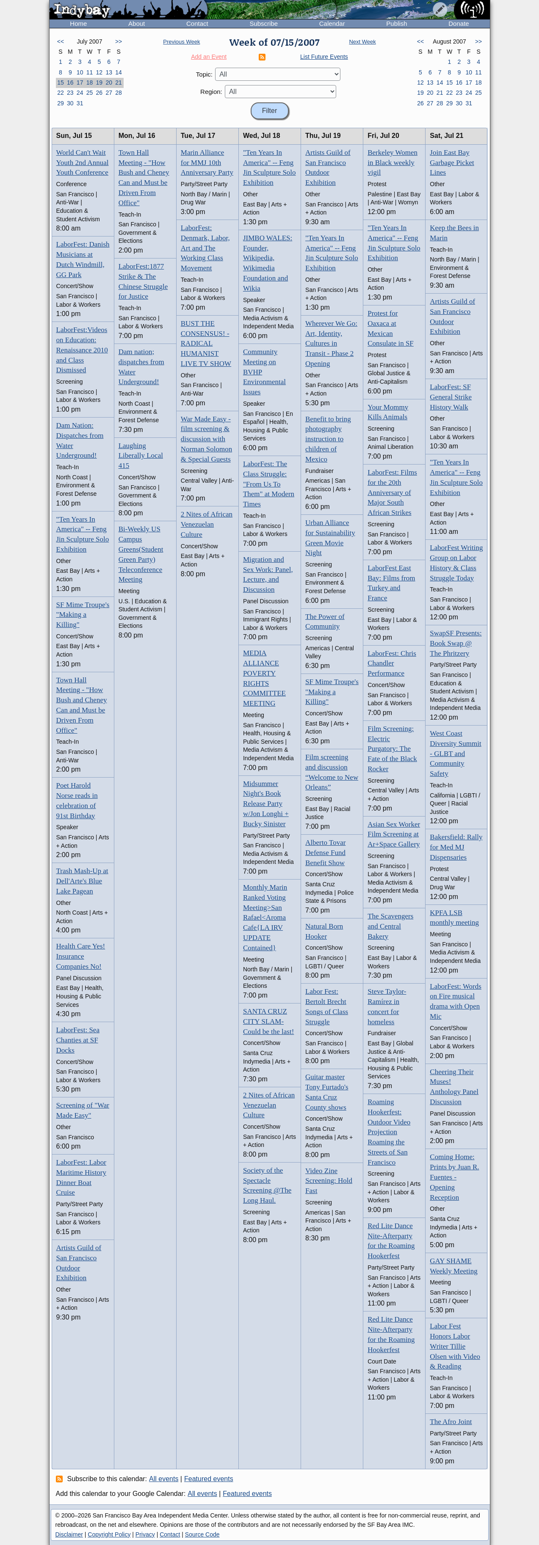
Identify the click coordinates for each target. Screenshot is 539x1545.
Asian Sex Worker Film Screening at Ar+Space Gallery (394, 834)
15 (60, 82)
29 (60, 103)
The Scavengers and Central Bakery (390, 926)
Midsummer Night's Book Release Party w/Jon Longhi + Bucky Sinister (266, 804)
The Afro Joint (451, 1422)
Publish (396, 23)
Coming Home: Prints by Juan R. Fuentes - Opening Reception (454, 1177)
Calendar (332, 23)
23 (70, 92)
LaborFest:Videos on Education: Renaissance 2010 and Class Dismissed (82, 350)
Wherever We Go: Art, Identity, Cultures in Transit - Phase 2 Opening (331, 343)
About (136, 23)
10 (80, 72)
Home (78, 23)
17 (80, 82)
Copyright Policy (109, 1534)
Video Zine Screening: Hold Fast (328, 1181)
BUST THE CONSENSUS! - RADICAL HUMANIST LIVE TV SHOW (206, 343)
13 (108, 72)
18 (89, 82)
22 (60, 92)
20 (108, 82)
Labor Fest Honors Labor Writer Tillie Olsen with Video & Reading (455, 1346)
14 (118, 72)
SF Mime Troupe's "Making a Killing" (83, 615)
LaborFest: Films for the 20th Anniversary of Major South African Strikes (392, 492)
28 (118, 92)
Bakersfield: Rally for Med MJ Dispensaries (456, 847)
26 (99, 92)
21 (118, 82)
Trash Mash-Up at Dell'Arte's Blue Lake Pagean (82, 881)
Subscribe (263, 23)
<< (60, 41)
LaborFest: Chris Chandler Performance (392, 663)
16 (70, 82)
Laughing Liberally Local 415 (141, 456)
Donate (458, 23)
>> (118, 41)
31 (80, 103)
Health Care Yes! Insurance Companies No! (80, 956)
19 (99, 82)
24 (80, 92)
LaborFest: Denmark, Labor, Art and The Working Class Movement (205, 248)
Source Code (202, 1534)
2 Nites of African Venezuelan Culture (206, 524)
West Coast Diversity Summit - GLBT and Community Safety (455, 753)
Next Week (362, 41)
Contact (197, 23)
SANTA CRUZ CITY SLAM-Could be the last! (268, 1021)
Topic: (204, 74)
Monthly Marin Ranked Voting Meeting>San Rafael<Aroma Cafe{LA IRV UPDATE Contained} (265, 917)
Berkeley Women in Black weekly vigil (392, 162)
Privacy (145, 1534)
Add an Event (209, 56)
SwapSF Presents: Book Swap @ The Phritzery (455, 643)
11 (89, 72)
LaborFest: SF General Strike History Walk (451, 397)
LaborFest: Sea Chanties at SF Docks (78, 1040)
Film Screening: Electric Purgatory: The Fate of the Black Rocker (392, 749)
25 (89, 92)
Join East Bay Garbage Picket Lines (452, 162)
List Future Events (324, 56)
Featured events (208, 1478)
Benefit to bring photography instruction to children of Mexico (328, 439)
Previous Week (181, 41)
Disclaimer (69, 1534)
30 (70, 103)
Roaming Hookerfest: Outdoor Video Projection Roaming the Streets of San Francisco (389, 1132)
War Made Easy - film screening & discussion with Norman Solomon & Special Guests (206, 439)
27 (108, 92)
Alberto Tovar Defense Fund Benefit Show (325, 852)
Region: (211, 91)
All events (163, 1478)
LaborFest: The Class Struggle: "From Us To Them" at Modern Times (268, 484)
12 (99, 72)
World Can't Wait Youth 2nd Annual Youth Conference (82, 162)
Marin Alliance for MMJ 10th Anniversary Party (207, 162)
